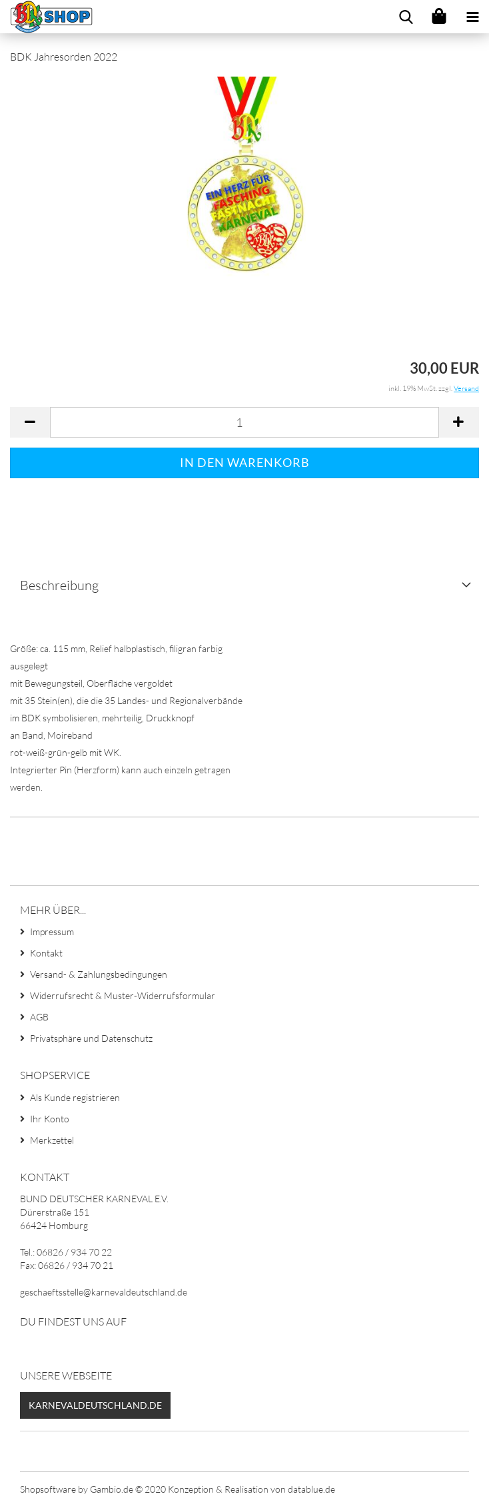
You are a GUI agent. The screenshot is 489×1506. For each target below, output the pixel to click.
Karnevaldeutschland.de (95, 1405)
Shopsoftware (48, 1489)
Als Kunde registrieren (75, 1097)
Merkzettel (52, 1140)
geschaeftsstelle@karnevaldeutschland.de (103, 1292)
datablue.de (311, 1489)
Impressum (52, 931)
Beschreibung (59, 585)
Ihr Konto (49, 1118)
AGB (39, 1016)
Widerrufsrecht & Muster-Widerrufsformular (122, 995)
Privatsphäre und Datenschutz (91, 1038)
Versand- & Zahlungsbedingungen (98, 974)
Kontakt (46, 952)
